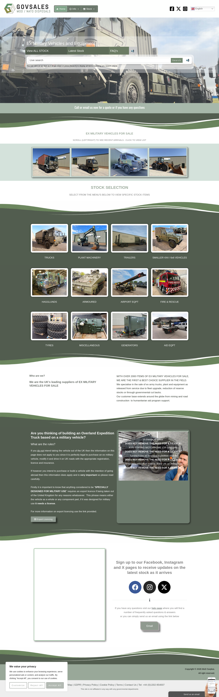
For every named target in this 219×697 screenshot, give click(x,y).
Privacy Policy (90, 685)
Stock (90, 9)
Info (75, 9)
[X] (178, 8)
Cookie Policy (107, 685)
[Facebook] (171, 8)
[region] (37, 676)
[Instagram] (185, 8)
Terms (119, 685)
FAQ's (114, 50)
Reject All (37, 685)
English (197, 9)
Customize (18, 685)
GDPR (77, 685)
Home (62, 9)
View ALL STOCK (38, 50)
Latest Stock (76, 50)
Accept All (55, 685)
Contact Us (131, 685)
